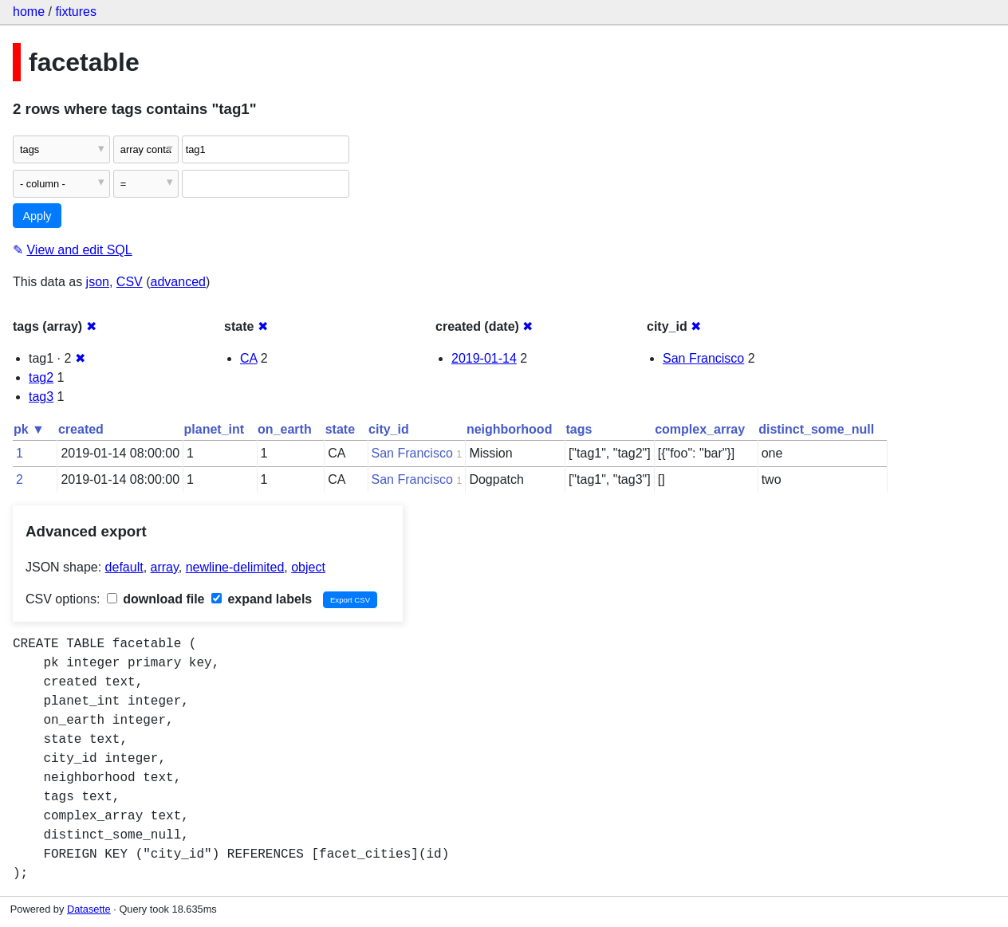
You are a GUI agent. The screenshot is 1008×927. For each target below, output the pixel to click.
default (124, 567)
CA (248, 358)
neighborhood (510, 429)
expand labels (261, 599)
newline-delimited (235, 567)
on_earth (285, 429)
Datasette (89, 909)
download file (156, 599)
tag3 (41, 396)
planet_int (214, 429)
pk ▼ (29, 429)
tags (578, 429)
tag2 (41, 377)
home (29, 11)
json (97, 282)
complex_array (700, 429)
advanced (178, 282)
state (340, 429)
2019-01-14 (484, 358)
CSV (129, 282)
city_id (388, 429)
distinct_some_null (816, 429)
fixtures (75, 11)
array (165, 567)
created (81, 429)
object (308, 567)
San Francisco (703, 358)
